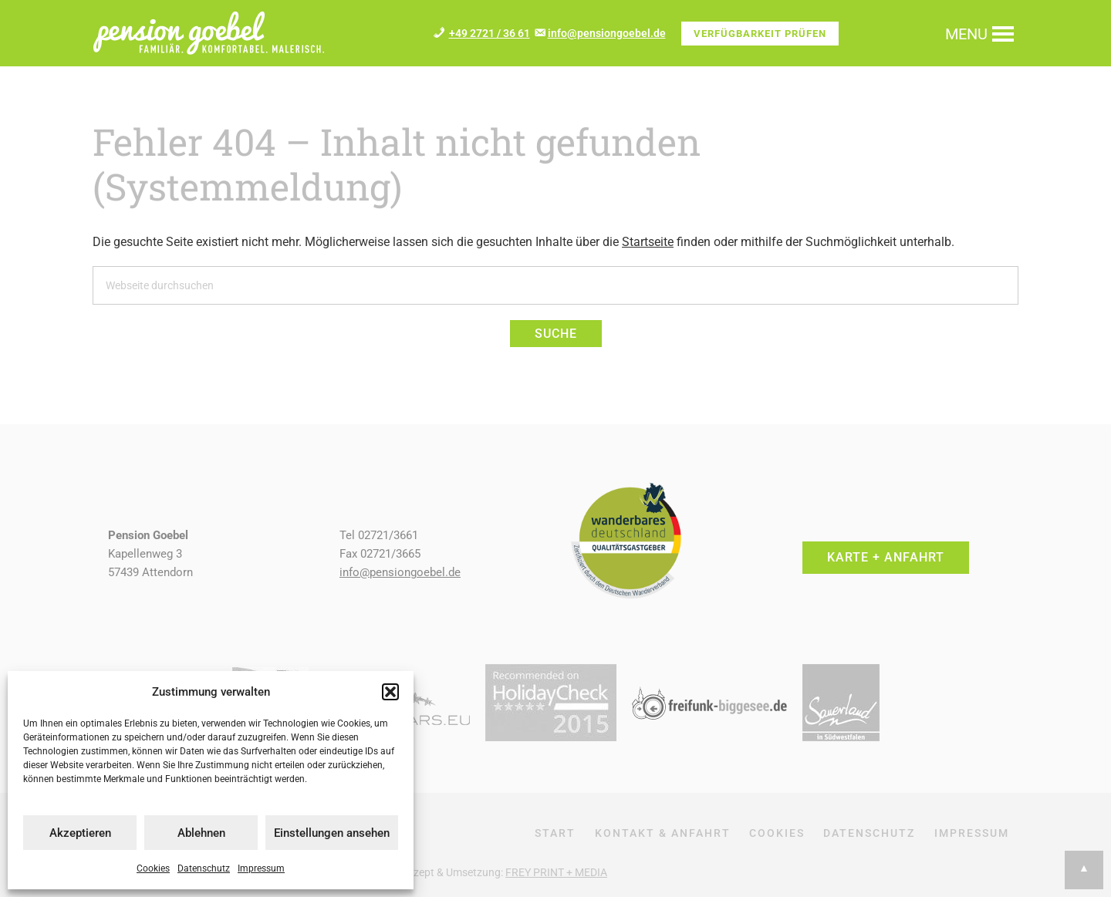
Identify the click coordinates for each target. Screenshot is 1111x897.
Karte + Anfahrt (885, 557)
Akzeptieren (80, 833)
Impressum (261, 868)
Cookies (153, 868)
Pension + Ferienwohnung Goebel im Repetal (208, 33)
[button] (390, 692)
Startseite (648, 241)
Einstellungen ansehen (332, 833)
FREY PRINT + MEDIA (556, 872)
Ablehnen (201, 833)
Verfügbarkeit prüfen (760, 33)
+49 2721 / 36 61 (489, 33)
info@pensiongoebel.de (607, 33)
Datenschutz (203, 868)
